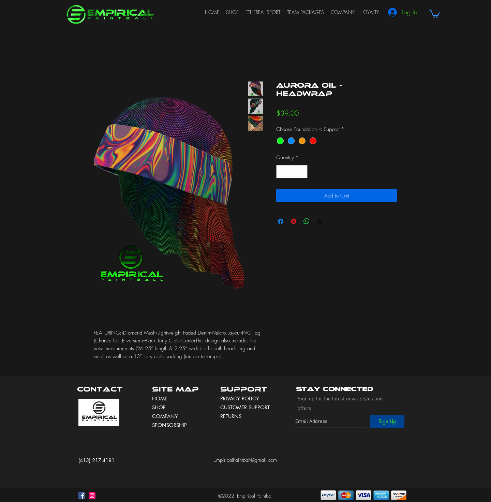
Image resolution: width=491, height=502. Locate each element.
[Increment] (302, 171)
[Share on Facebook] (281, 221)
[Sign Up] (387, 421)
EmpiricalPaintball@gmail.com (245, 460)
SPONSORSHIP (169, 425)
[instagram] (92, 495)
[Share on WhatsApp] (306, 221)
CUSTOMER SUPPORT (245, 407)
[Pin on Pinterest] (293, 221)
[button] (434, 13)
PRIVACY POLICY (240, 398)
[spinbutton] (292, 171)
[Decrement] (281, 171)
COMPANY (165, 416)
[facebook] (81, 495)
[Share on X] (319, 221)
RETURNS (230, 416)
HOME (159, 398)
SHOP (159, 407)
